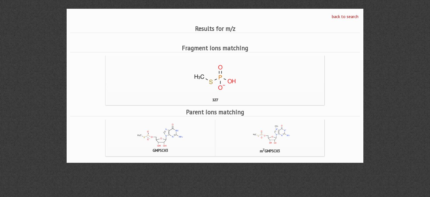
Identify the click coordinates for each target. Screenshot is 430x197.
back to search (345, 16)
